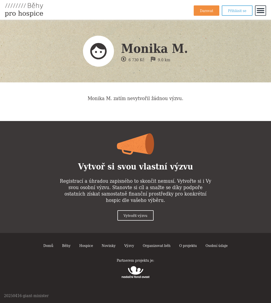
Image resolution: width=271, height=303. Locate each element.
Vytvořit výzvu (135, 215)
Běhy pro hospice (24, 10)
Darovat (206, 10)
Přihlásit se (237, 10)
